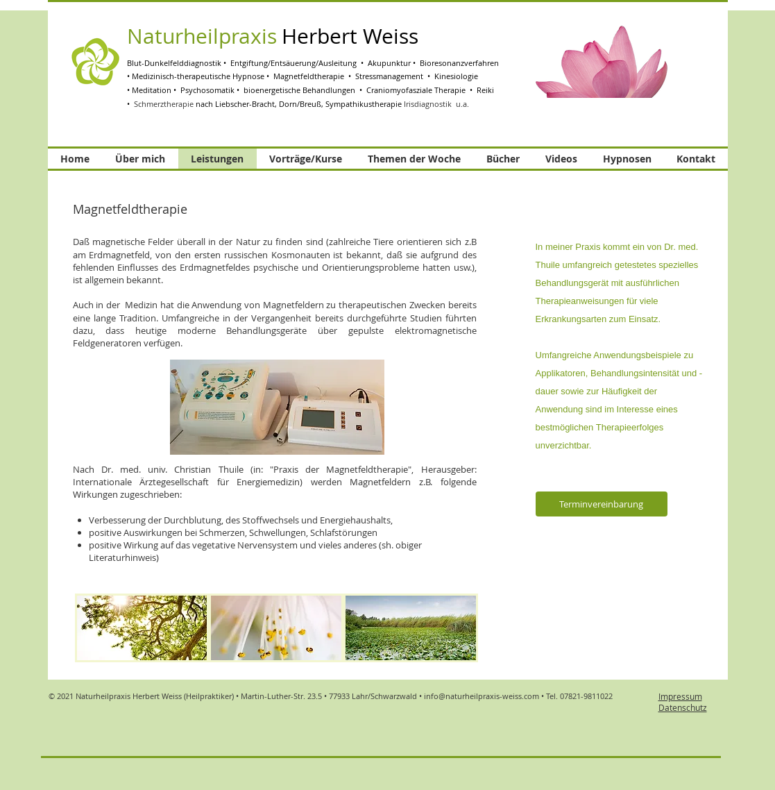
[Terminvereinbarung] (601, 503)
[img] (142, 628)
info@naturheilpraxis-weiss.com (481, 696)
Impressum (680, 696)
